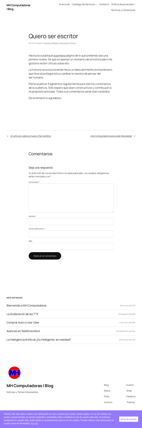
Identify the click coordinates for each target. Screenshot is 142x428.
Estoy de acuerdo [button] (128, 419)
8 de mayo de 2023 (127, 305)
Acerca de (64, 4)
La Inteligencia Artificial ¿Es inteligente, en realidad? (39, 339)
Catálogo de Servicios (83, 4)
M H (39, 43)
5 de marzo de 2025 (127, 322)
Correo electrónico (37, 228)
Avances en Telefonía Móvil (23, 331)
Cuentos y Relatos (51, 43)
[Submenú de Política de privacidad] (134, 4)
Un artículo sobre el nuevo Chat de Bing (30, 135)
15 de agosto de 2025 (126, 314)
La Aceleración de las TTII (22, 314)
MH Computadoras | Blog (30, 385)
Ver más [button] (34, 423)
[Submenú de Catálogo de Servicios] (96, 4)
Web (30, 241)
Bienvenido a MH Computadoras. (27, 305)
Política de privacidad (122, 4)
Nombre (32, 216)
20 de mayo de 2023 (127, 339)
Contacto (104, 4)
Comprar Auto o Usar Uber (23, 322)
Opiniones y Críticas (67, 43)
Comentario (34, 182)
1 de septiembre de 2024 (125, 331)
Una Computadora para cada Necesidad (111, 135)
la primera (59, 55)
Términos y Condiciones (123, 10)
